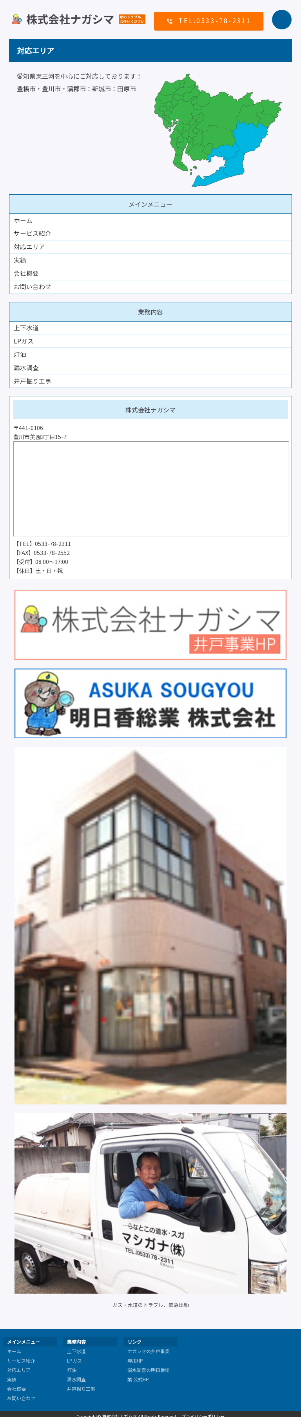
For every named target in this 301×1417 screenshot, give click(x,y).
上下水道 (26, 325)
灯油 (20, 351)
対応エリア (29, 246)
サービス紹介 (32, 233)
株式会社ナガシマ (119, 1412)
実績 (20, 259)
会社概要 (26, 272)
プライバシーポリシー (203, 1412)
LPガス (24, 338)
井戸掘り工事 (32, 377)
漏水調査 (26, 364)
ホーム (23, 220)
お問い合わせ (32, 284)
